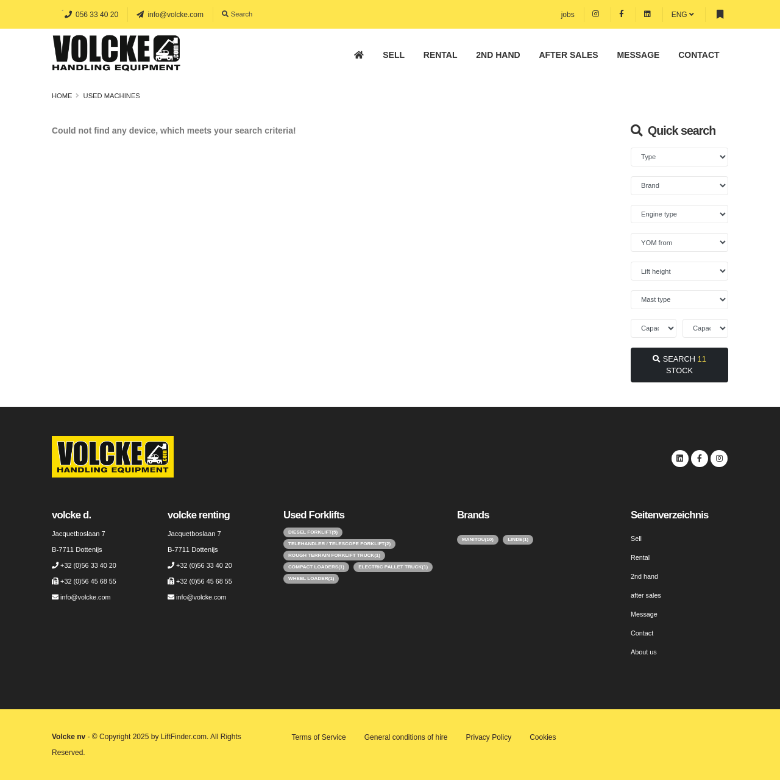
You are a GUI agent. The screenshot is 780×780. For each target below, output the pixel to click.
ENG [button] (683, 14)
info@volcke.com (170, 14)
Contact (698, 55)
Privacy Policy (489, 737)
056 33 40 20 (91, 14)
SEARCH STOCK (679, 364)
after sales (568, 55)
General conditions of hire (406, 737)
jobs (568, 14)
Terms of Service (318, 737)
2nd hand (498, 55)
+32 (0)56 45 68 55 (89, 581)
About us (644, 652)
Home (62, 95)
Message (638, 55)
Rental (441, 55)
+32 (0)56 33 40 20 (89, 565)
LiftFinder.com (184, 736)
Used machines (111, 95)
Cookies (543, 737)
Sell (394, 55)
